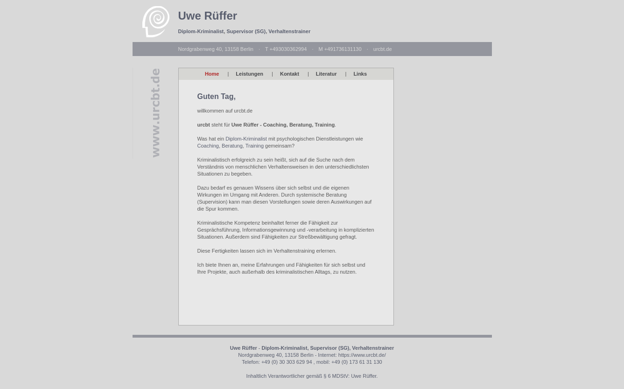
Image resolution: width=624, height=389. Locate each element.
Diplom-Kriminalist (201, 31)
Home (212, 74)
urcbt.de (382, 49)
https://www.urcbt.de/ (362, 355)
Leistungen (249, 74)
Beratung (232, 146)
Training (254, 146)
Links (360, 74)
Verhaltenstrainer (289, 31)
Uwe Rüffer (208, 15)
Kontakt (289, 74)
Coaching (208, 146)
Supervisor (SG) (246, 31)
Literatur (326, 74)
